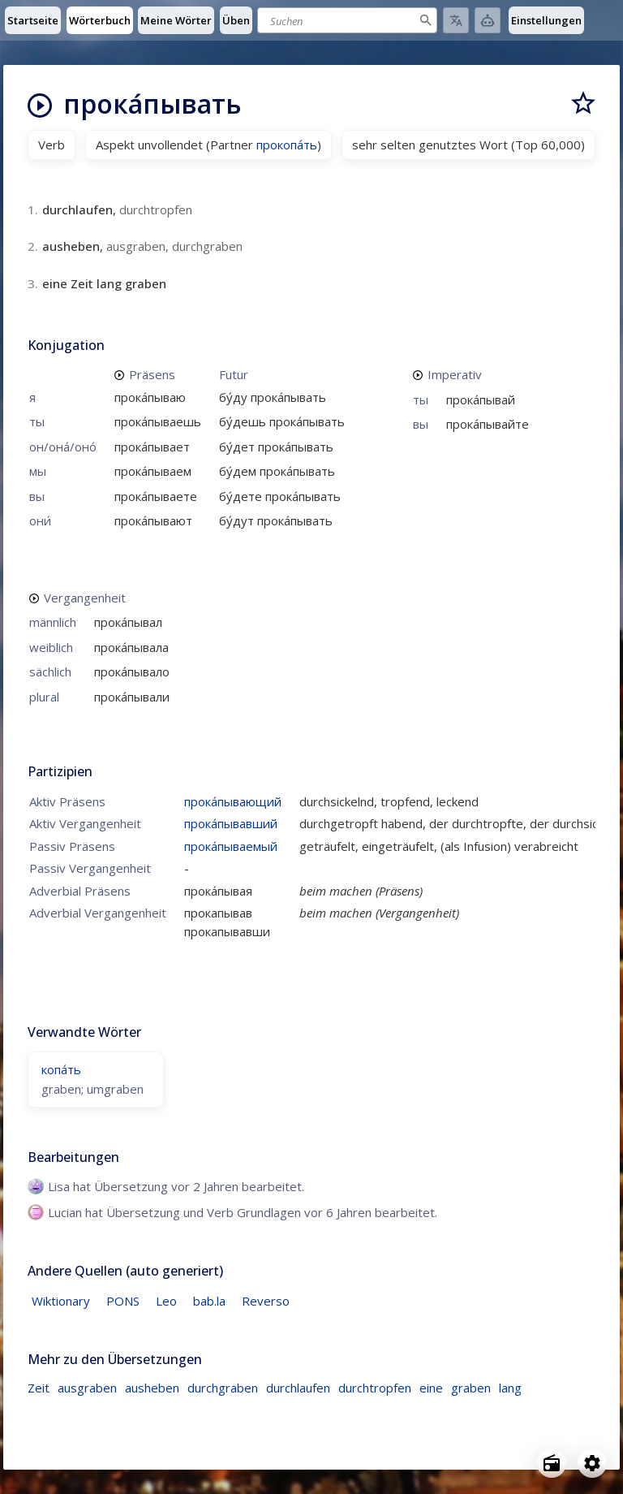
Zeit (38, 1388)
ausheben (152, 1388)
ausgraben (87, 1388)
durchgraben (222, 1388)
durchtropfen (374, 1388)
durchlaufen (298, 1388)
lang (510, 1388)
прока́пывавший (230, 823)
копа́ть (61, 1069)
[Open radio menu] (551, 1463)
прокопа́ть (286, 144)
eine (431, 1388)
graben (471, 1388)
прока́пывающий (232, 801)
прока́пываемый (230, 846)
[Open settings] (592, 1463)
